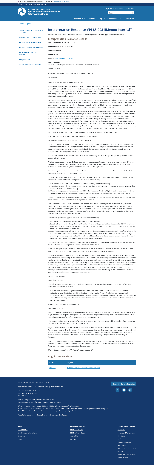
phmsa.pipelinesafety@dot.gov (67, 406)
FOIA (119, 439)
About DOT (121, 430)
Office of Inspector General (127, 448)
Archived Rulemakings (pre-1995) (31, 47)
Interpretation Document (64, 58)
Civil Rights (121, 436)
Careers (73, 439)
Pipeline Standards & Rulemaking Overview (31, 31)
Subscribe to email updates (124, 384)
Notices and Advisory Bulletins (30, 64)
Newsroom (130, 8)
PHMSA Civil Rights (76, 430)
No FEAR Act (122, 445)
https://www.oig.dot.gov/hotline (66, 411)
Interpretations (24, 59)
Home (22, 24)
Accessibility (74, 436)
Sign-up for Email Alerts (114, 8)
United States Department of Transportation (33, 4)
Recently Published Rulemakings (30, 42)
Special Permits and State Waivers (28, 53)
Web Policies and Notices (126, 454)
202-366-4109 (48, 399)
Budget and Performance (126, 433)
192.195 (52, 368)
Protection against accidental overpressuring (83, 368)
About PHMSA (79, 19)
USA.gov (120, 451)
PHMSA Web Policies (77, 433)
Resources (130, 19)
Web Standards (123, 457)
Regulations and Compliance (110, 19)
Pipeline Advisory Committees (30, 37)
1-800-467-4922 (54, 402)
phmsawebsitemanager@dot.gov (54, 415)
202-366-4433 (23, 395)
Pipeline (28, 24)
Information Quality (124, 442)
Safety (92, 19)
